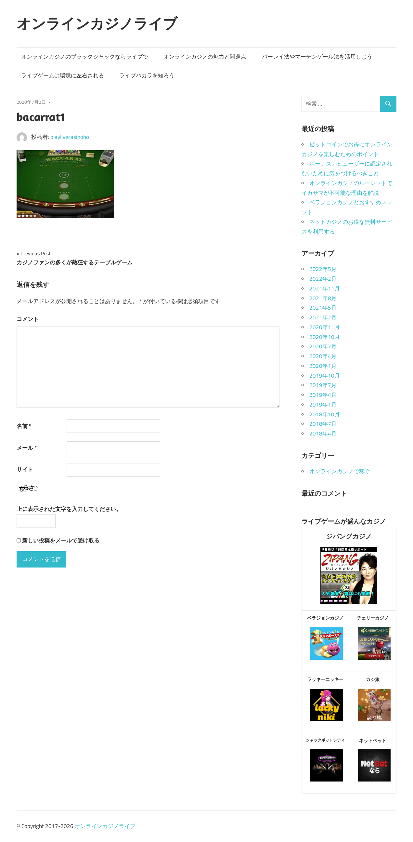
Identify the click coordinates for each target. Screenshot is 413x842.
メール (27, 448)
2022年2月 (323, 278)
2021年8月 (323, 298)
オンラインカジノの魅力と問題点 (204, 56)
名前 (24, 426)
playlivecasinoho (69, 137)
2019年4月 (323, 395)
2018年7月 (323, 424)
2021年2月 (323, 317)
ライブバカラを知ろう (146, 75)
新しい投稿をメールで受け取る (60, 540)
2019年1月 (323, 404)
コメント (28, 319)
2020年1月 (323, 366)
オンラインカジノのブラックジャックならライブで (84, 56)
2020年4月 (323, 356)
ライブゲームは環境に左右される (62, 75)
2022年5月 (323, 269)
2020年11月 (324, 327)
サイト (25, 469)
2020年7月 (323, 346)
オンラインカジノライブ (97, 23)
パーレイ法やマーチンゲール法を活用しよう (317, 56)
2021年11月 (324, 288)
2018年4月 (323, 433)
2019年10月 (324, 375)
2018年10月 (324, 414)
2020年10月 (324, 337)
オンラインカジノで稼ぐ (339, 471)
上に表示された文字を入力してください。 (69, 509)
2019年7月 (323, 385)
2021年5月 (323, 307)
